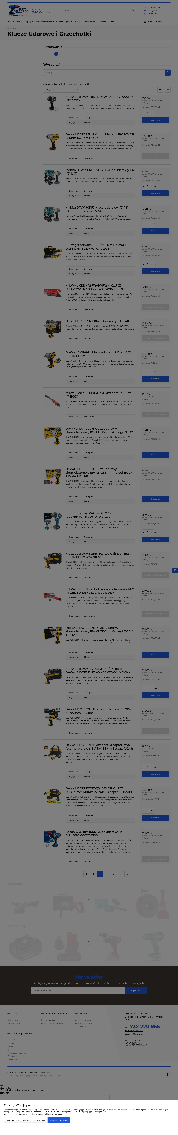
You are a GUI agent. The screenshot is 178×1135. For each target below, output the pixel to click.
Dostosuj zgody (39, 1120)
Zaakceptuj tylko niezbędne (17, 1120)
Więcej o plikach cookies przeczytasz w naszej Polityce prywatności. (33, 1114)
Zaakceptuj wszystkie (59, 1120)
